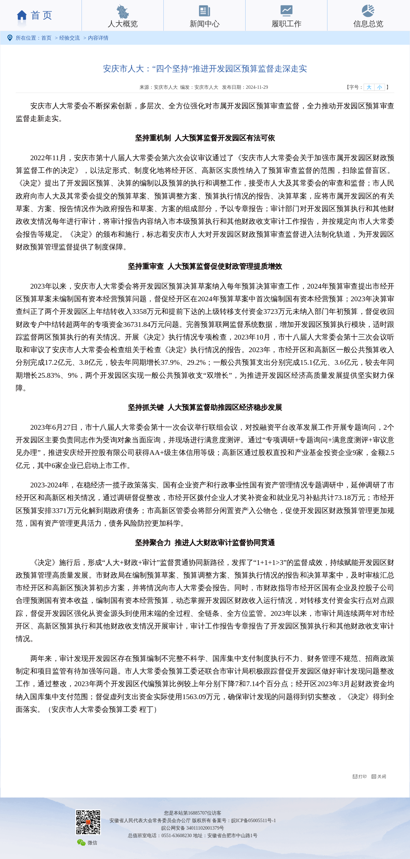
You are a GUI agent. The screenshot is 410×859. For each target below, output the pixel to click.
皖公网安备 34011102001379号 (192, 828)
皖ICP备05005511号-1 (253, 820)
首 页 (41, 15)
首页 (46, 38)
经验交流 (69, 38)
